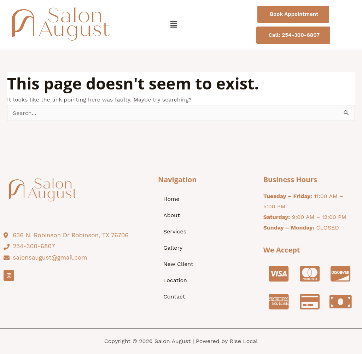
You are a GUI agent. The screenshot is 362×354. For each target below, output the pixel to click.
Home (171, 199)
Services (174, 231)
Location (175, 280)
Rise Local (243, 341)
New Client (178, 264)
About (171, 215)
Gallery (172, 247)
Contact (174, 296)
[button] (173, 25)
